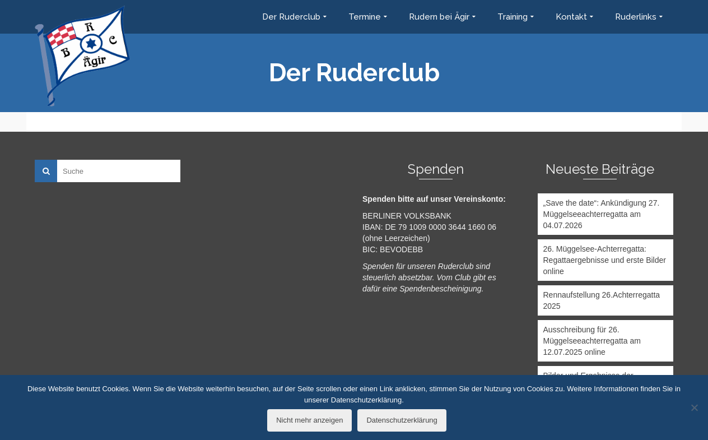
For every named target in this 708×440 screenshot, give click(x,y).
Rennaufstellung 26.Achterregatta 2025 (601, 300)
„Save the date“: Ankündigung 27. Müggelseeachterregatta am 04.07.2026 (601, 214)
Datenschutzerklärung (401, 420)
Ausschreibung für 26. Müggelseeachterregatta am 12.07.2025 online (592, 340)
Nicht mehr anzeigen (309, 420)
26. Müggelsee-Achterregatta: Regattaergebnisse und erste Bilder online (604, 260)
